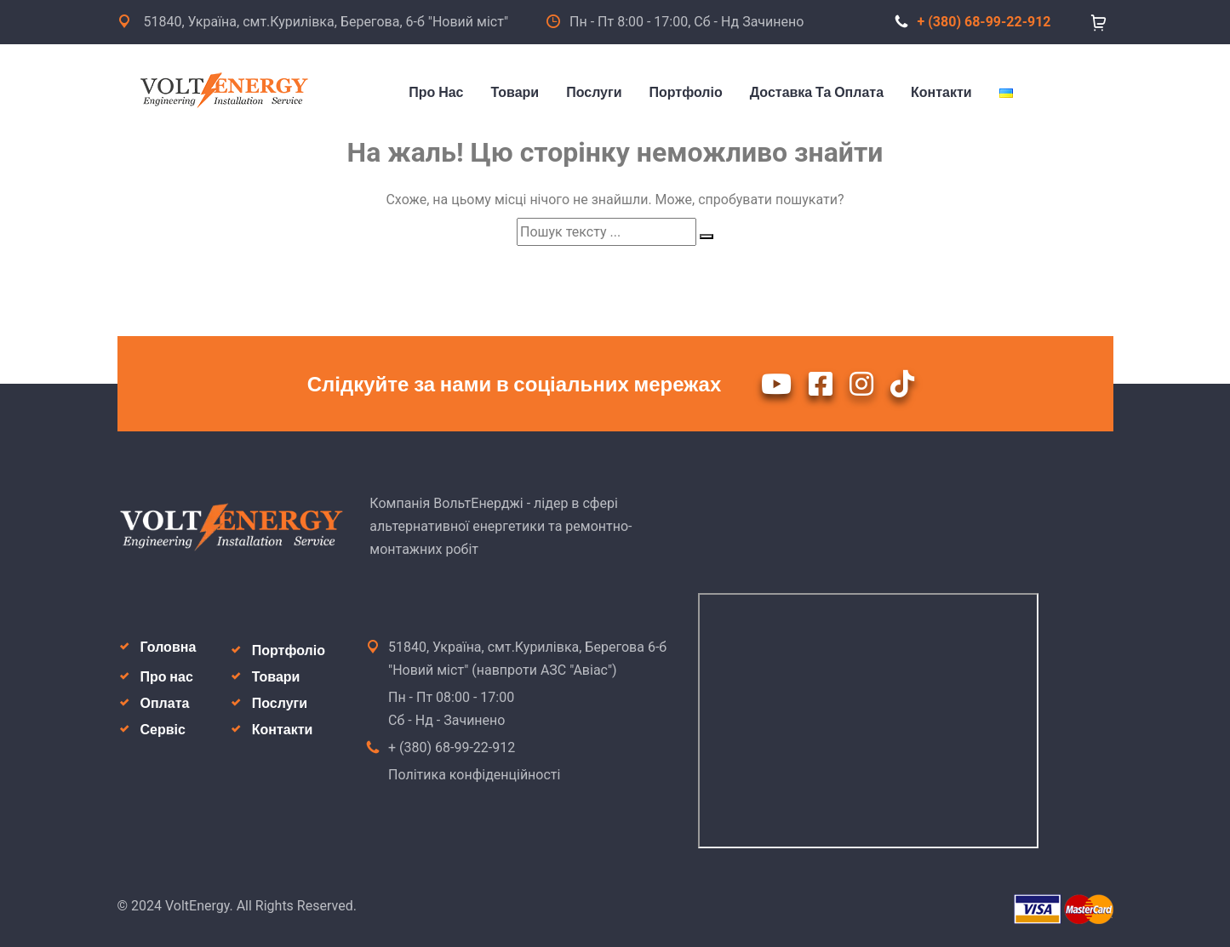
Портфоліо (288, 650)
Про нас (166, 677)
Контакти (282, 729)
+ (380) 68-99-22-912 (973, 22)
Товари (276, 677)
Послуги (279, 703)
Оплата (165, 703)
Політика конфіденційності (474, 775)
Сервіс (163, 729)
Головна (168, 647)
